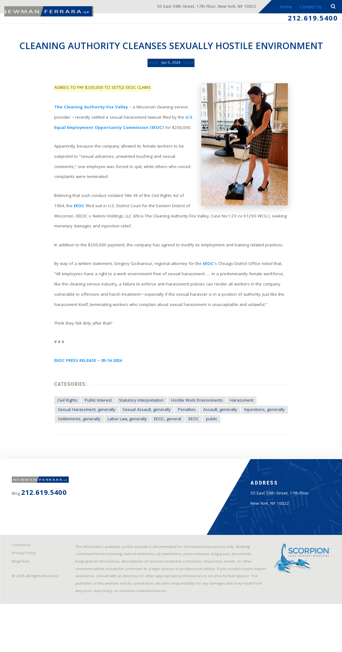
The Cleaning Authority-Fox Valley (86, 123)
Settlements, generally (74, 448)
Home (285, 7)
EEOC (60, 226)
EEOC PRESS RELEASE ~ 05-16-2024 (84, 387)
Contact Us (310, 7)
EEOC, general (166, 448)
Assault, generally (217, 438)
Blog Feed (21, 608)
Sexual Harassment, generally (81, 438)
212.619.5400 (310, 19)
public (212, 448)
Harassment (243, 428)
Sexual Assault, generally (142, 438)
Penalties (184, 438)
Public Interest (94, 428)
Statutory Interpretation (138, 428)
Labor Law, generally (123, 448)
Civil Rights (62, 428)
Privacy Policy (24, 599)
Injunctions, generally (263, 438)
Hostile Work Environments (196, 428)
